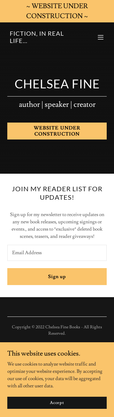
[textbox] (57, 253)
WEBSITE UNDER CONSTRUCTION (57, 131)
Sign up (57, 277)
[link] (42, 41)
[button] (101, 37)
